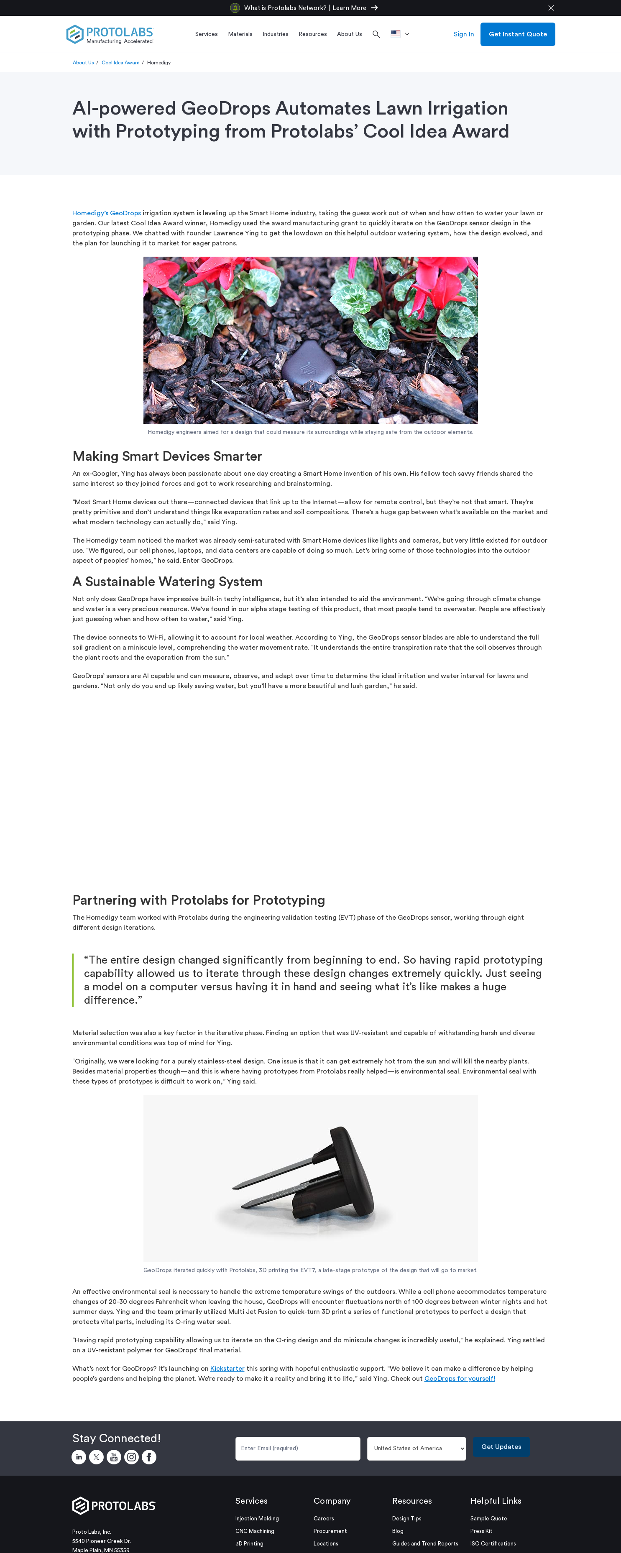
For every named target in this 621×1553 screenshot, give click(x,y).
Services (251, 1501)
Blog (398, 1531)
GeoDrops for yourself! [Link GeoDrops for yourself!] (459, 1378)
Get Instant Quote (518, 34)
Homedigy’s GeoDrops (106, 213)
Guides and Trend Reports (425, 1543)
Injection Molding (257, 1518)
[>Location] (402, 34)
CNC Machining (254, 1531)
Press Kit (481, 1531)
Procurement (330, 1531)
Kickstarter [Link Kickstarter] (227, 1368)
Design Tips (407, 1518)
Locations (326, 1543)
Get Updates (501, 1446)
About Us (83, 62)
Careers (324, 1518)
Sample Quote (488, 1518)
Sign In (464, 34)
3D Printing (249, 1543)
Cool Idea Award (121, 62)
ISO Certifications (493, 1543)
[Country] (416, 1449)
